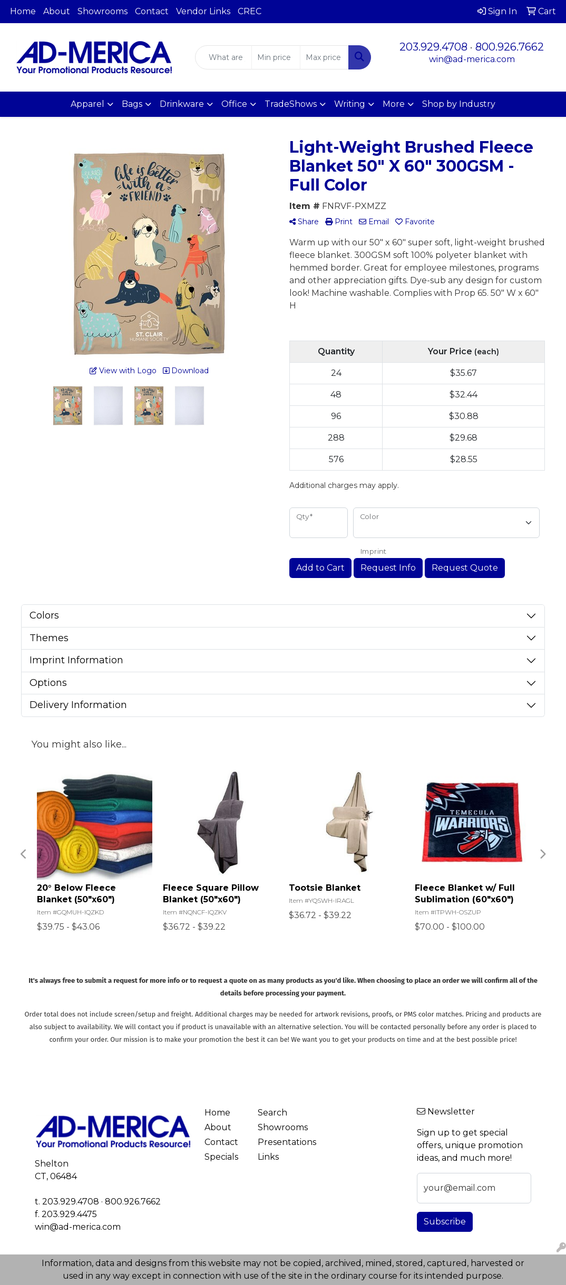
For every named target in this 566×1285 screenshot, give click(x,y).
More (394, 104)
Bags (132, 104)
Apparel (87, 104)
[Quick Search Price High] (324, 57)
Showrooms (102, 11)
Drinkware (182, 104)
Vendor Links (203, 11)
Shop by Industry (458, 104)
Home (23, 11)
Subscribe (445, 1222)
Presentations (278, 1142)
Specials (221, 1157)
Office (234, 104)
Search (272, 1113)
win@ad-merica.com (472, 59)
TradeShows (291, 104)
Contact (152, 11)
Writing (349, 104)
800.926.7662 (509, 47)
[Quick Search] (223, 57)
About (56, 11)
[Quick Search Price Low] (275, 57)
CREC (249, 11)
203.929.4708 (433, 47)
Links (268, 1157)
